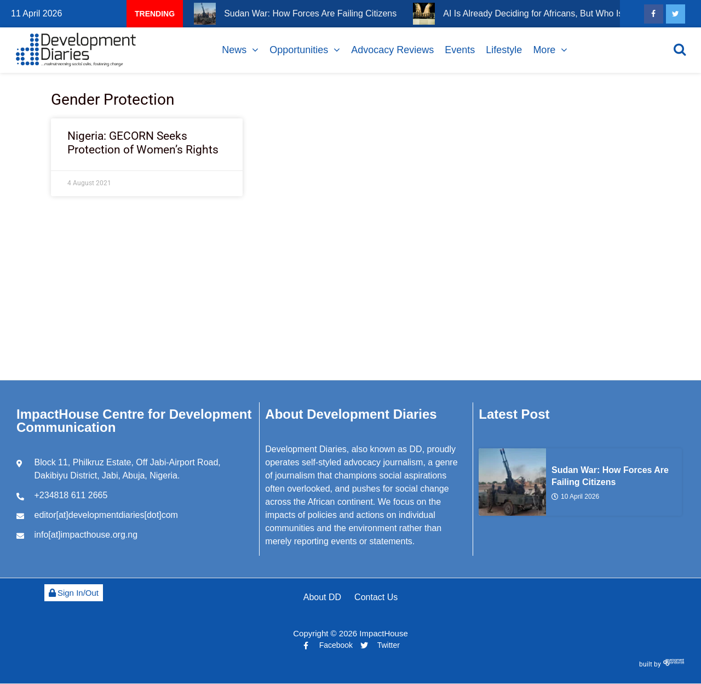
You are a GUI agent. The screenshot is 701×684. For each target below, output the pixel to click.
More (544, 49)
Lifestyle (504, 49)
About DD (322, 597)
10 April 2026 (575, 496)
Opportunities (298, 49)
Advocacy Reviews (392, 49)
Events (460, 49)
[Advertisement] (350, 297)
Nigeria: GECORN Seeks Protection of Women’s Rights (143, 142)
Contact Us (376, 597)
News (234, 49)
